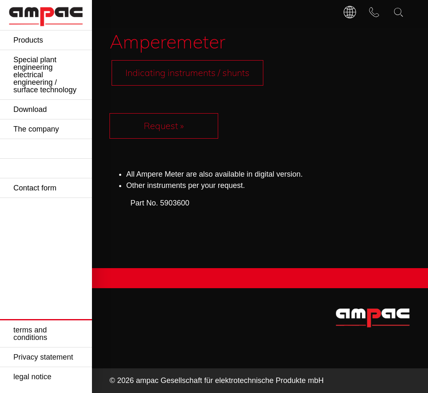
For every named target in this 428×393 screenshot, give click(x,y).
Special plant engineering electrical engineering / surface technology (44, 75)
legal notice (32, 377)
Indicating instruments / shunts (187, 72)
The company (36, 129)
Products (28, 40)
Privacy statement (43, 357)
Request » (164, 125)
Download (30, 109)
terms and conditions (30, 334)
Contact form (34, 188)
